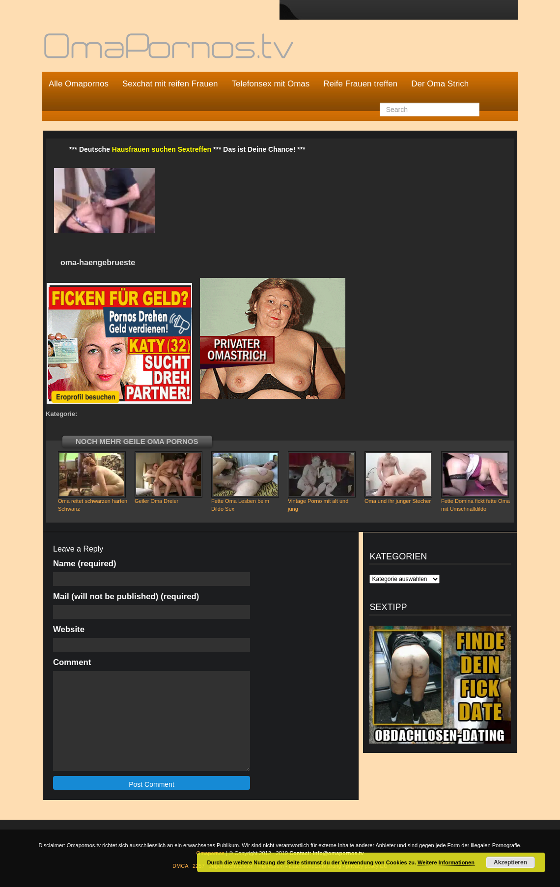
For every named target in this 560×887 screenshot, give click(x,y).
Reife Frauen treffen (360, 83)
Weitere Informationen (446, 862)
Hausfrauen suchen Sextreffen (161, 149)
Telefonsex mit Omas (271, 83)
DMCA (180, 866)
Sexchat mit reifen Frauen (170, 83)
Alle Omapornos (79, 83)
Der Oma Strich (440, 83)
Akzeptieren (510, 862)
